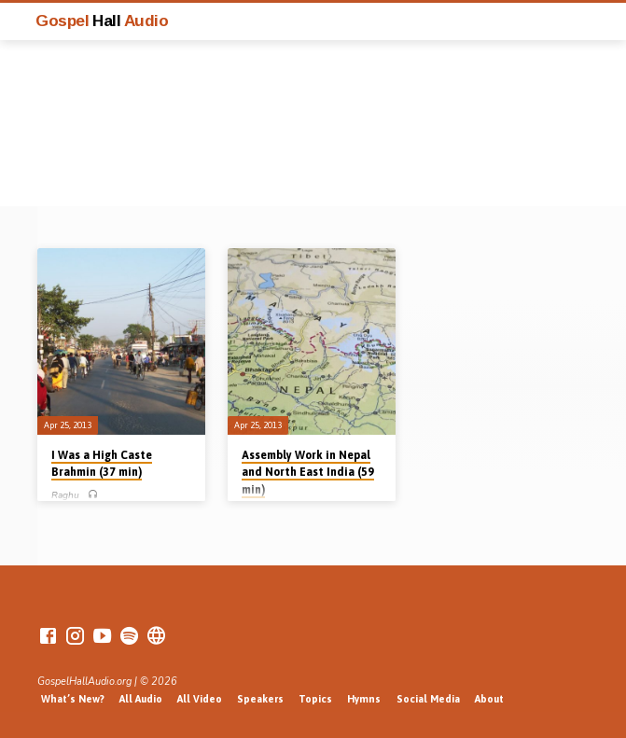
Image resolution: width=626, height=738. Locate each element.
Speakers (260, 698)
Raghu (65, 495)
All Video (199, 698)
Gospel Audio (101, 20)
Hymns (364, 698)
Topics (315, 698)
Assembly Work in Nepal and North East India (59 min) (308, 472)
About (489, 698)
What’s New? (72, 698)
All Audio (140, 698)
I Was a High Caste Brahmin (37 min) (101, 464)
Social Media (428, 698)
